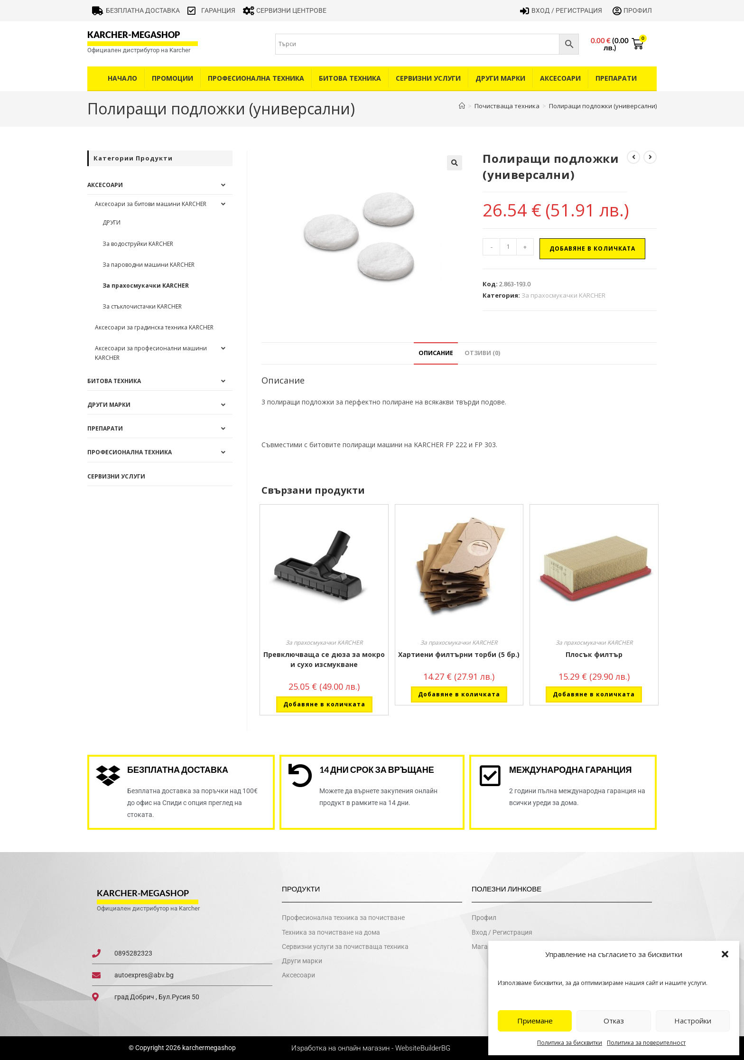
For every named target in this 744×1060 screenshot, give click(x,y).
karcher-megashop (133, 34)
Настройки (692, 1020)
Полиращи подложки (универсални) (603, 106)
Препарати (616, 78)
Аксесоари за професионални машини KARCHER (151, 352)
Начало (122, 78)
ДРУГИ (111, 222)
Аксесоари (560, 78)
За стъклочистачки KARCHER (142, 306)
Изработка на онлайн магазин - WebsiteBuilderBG (371, 1048)
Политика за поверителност (646, 1043)
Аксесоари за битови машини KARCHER (150, 204)
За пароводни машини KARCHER (148, 265)
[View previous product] (633, 157)
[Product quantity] (508, 246)
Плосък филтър (594, 654)
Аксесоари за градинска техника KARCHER (154, 327)
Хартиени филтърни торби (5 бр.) (459, 654)
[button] (725, 954)
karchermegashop (208, 1047)
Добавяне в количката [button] (324, 704)
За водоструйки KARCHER (137, 244)
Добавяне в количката (592, 248)
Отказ (614, 1020)
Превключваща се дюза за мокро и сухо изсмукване (324, 659)
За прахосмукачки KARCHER (563, 295)
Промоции (172, 78)
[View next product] (650, 157)
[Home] (462, 106)
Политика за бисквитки (569, 1043)
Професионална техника (256, 78)
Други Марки (500, 78)
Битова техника (350, 78)
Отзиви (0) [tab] (482, 353)
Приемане (535, 1020)
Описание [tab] (435, 353)
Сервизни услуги (428, 78)
